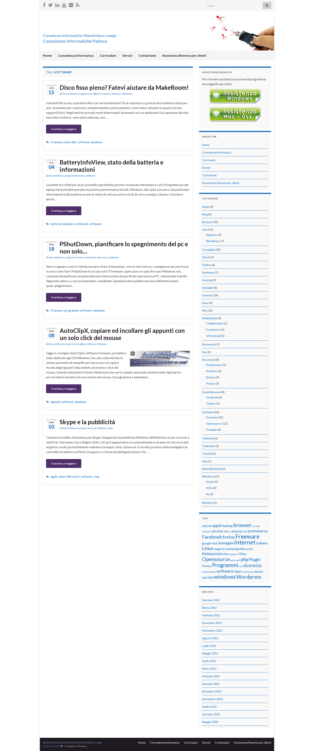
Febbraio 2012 (211, 615)
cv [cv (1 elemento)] (230, 531)
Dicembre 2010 (211, 691)
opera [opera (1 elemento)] (233, 560)
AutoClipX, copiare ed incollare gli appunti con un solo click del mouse (122, 334)
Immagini (207, 287)
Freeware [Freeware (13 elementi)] (247, 536)
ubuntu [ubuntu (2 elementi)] (258, 571)
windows (96, 142)
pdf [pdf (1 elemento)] (238, 560)
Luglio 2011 (209, 645)
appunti (55, 402)
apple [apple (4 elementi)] (217, 525)
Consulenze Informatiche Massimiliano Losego (102, 34)
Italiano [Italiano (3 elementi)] (262, 543)
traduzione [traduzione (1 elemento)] (247, 571)
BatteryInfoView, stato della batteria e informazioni (111, 165)
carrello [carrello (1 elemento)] (256, 526)
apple (54, 476)
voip (96, 476)
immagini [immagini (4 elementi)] (226, 543)
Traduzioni (208, 446)
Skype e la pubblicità (87, 421)
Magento (211, 234)
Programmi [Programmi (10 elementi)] (225, 565)
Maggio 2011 (210, 653)
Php (204, 310)
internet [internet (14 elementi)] (245, 542)
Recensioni (209, 344)
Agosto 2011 (210, 638)
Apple (205, 206)
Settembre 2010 (212, 699)
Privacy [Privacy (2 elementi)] (206, 566)
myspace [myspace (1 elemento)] (233, 554)
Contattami (147, 55)
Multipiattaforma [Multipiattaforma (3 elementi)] (215, 554)
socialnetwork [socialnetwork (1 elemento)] (209, 571)
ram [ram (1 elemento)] (241, 566)
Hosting (207, 280)
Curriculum (108, 55)
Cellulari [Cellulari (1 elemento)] (206, 531)
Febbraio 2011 (211, 676)
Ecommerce (213, 329)
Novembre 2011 (212, 623)
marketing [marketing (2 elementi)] (232, 549)
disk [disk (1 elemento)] (245, 531)
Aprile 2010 (209, 706)
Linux (62, 476)
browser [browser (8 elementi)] (242, 525)
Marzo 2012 (209, 607)
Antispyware (214, 364)
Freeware (105, 93)
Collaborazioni (214, 323)
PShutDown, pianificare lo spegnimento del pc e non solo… (124, 247)
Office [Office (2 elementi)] (242, 554)
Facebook (212, 397)
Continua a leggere (63, 129)
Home (47, 55)
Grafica (206, 264)
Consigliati (93, 93)
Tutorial (207, 453)
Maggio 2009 (210, 722)
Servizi (127, 55)
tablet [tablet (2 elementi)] (238, 571)
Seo (204, 352)
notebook (81, 224)
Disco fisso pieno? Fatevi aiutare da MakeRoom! (124, 87)
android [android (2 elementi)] (207, 526)
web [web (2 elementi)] (204, 577)
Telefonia (208, 438)
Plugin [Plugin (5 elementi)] (255, 559)
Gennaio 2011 (211, 683)
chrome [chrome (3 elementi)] (217, 531)
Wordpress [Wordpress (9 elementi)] (248, 577)
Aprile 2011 (209, 661)
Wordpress (213, 241)
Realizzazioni (209, 318)
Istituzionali (213, 335)
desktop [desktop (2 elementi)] (237, 531)
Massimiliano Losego (73, 93)
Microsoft (73, 476)
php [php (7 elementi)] (244, 559)
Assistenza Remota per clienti (184, 55)
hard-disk (70, 142)
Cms (205, 229)
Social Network (211, 392)
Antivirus (211, 371)
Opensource (214, 423)
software (83, 142)
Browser (207, 222)
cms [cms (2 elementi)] (225, 531)
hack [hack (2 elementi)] (214, 543)
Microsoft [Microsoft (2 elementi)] (246, 549)
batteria (56, 224)
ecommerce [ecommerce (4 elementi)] (258, 531)
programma (71, 310)
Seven (210, 481)
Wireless (207, 502)
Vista (209, 488)
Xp (207, 494)
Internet (92, 428)
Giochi (206, 257)
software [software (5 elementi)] (224, 570)
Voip (110, 428)
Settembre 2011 (212, 630)
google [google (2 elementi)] (206, 543)
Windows (127, 93)
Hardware (79, 175)
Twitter (211, 403)
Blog (205, 214)
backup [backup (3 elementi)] (227, 526)
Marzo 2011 (209, 668)
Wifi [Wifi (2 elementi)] (210, 577)
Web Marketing (211, 468)
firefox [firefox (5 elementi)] (228, 536)
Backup (210, 377)
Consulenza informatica (76, 55)
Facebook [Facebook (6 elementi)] (212, 537)
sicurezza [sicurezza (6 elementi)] (252, 565)
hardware (68, 224)
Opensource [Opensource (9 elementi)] (216, 559)
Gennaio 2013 (211, 600)
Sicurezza (103, 257)
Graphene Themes (76, 746)
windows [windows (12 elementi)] (225, 576)
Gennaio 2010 (211, 714)
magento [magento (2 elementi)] (219, 549)
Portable (211, 429)
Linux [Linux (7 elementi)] (207, 548)
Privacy (210, 383)
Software (116, 93)
